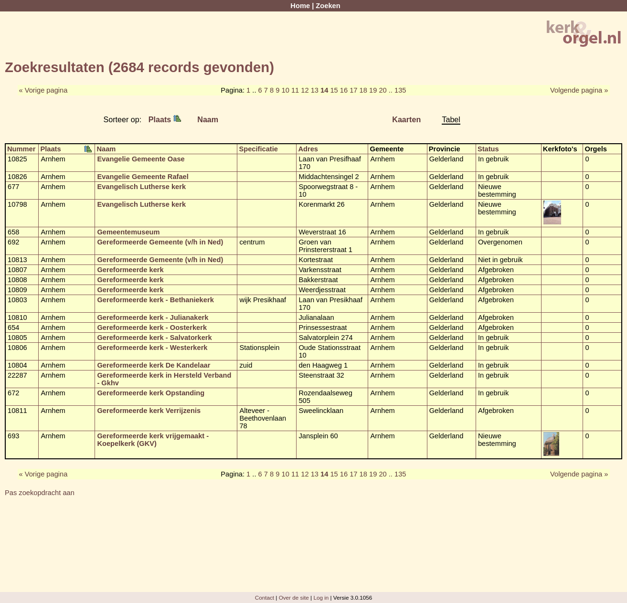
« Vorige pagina (43, 90)
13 (315, 90)
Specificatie (258, 149)
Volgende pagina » (579, 90)
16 (344, 90)
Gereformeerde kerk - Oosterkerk (152, 327)
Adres (308, 149)
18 (363, 90)
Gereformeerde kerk (130, 270)
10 (285, 90)
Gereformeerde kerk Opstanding (150, 393)
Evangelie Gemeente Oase (140, 159)
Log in (321, 597)
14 (324, 90)
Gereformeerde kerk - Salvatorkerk (154, 337)
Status (488, 149)
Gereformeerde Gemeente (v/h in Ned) (160, 242)
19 (373, 90)
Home (300, 6)
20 (382, 90)
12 (304, 90)
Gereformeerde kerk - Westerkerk (152, 347)
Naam (207, 119)
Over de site (294, 597)
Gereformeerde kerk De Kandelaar (153, 365)
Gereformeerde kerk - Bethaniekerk (155, 300)
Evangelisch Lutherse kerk (141, 186)
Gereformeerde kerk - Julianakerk (152, 317)
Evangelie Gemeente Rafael (142, 176)
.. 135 (397, 90)
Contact (264, 597)
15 (334, 90)
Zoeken (328, 6)
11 (295, 90)
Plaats (165, 119)
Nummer (21, 149)
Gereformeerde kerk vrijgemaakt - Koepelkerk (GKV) (153, 439)
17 (353, 90)
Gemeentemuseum (128, 232)
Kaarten (406, 119)
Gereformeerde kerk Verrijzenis (149, 410)
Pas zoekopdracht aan (39, 493)
